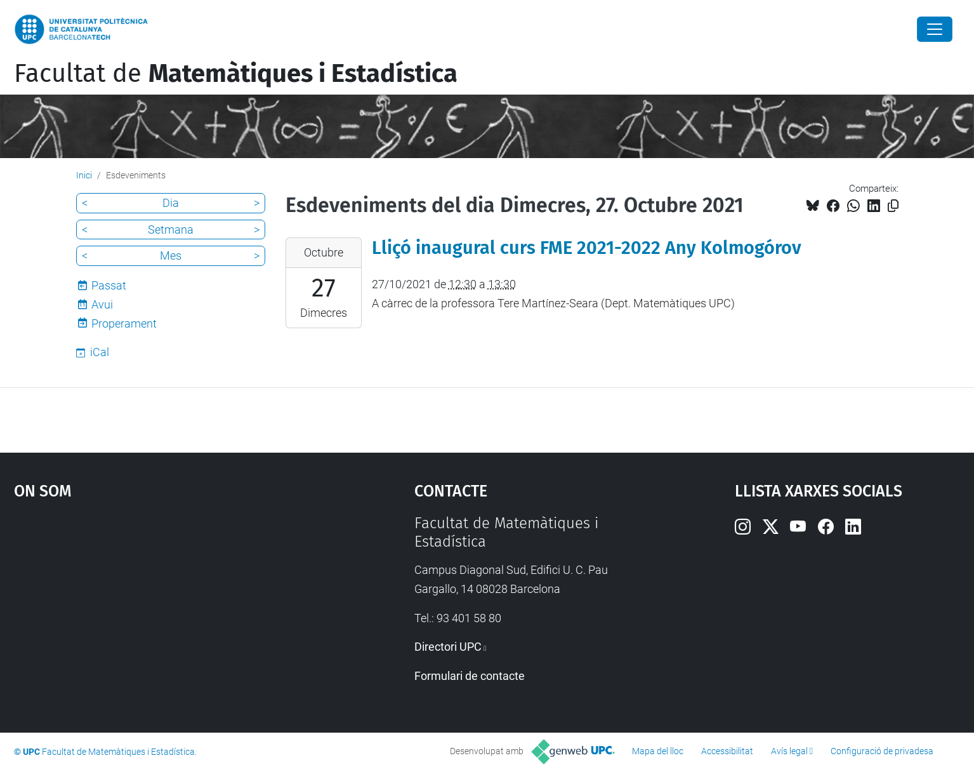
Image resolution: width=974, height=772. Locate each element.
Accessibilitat (727, 751)
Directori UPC (448, 646)
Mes (170, 255)
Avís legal (789, 751)
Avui (102, 304)
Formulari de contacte (469, 675)
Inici (84, 175)
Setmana (171, 229)
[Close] (934, 29)
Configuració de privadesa (882, 751)
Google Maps (166, 609)
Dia (170, 203)
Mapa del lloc (657, 751)
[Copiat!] (893, 206)
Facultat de (235, 73)
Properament (124, 323)
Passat (108, 285)
